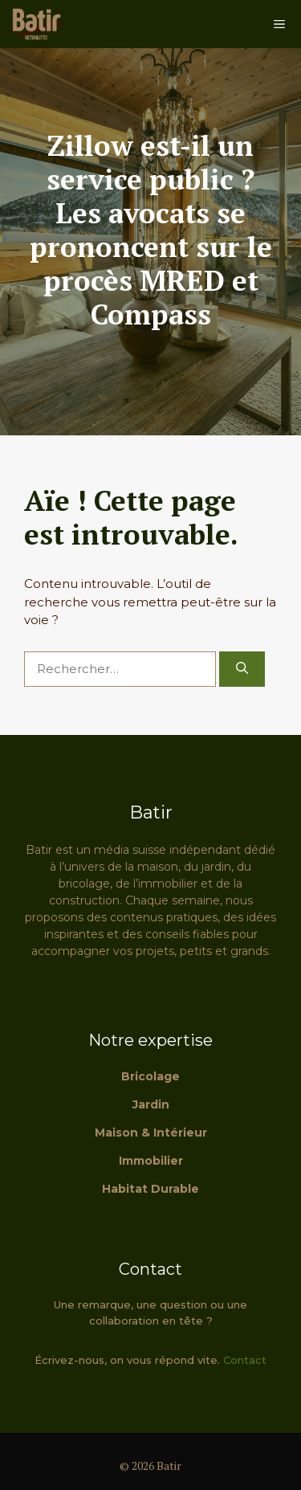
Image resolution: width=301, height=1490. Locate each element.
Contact (244, 1359)
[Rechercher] (242, 669)
